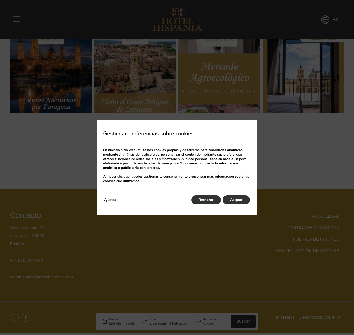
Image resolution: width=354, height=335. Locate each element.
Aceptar (236, 199)
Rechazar (206, 199)
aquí (127, 176)
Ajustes (110, 199)
